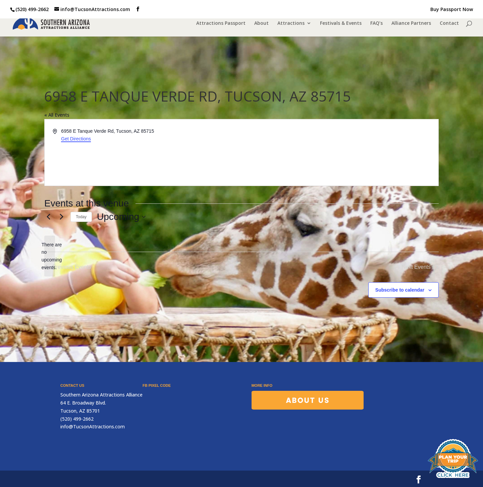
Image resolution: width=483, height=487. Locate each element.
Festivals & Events (341, 23)
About (261, 23)
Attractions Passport (221, 23)
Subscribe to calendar (399, 290)
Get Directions (76, 138)
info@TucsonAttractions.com (92, 426)
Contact (449, 23)
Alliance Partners (411, 23)
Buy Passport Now (451, 9)
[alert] (49, 256)
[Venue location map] (339, 152)
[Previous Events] (48, 217)
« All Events (56, 115)
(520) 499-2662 (32, 9)
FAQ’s (376, 23)
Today (81, 217)
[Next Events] (61, 217)
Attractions (291, 23)
